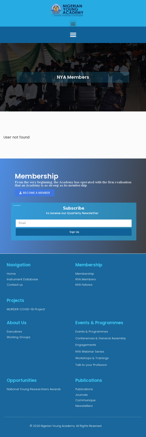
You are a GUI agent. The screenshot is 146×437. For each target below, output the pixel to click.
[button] (73, 23)
